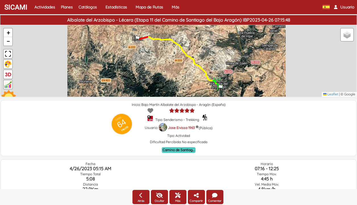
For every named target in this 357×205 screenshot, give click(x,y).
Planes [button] (67, 7)
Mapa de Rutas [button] (149, 7)
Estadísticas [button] (116, 7)
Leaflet (330, 94)
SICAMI (15, 7)
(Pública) (205, 128)
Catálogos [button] (87, 7)
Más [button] (175, 7)
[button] (344, 7)
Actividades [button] (44, 7)
